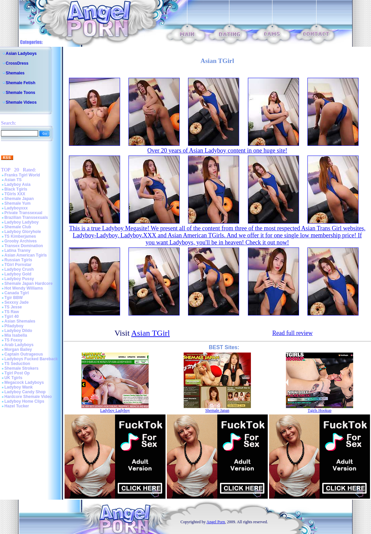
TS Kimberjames (20, 236)
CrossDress (17, 63)
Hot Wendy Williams (23, 288)
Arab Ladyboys (19, 344)
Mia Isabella (15, 335)
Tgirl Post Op (17, 373)
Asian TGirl (150, 333)
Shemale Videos (21, 102)
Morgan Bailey (18, 349)
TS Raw (11, 311)
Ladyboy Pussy (19, 278)
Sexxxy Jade (16, 302)
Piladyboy (14, 326)
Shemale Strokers (21, 368)
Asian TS (13, 179)
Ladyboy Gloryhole (22, 231)
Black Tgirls (15, 189)
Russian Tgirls (18, 260)
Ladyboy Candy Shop (25, 392)
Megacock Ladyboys (24, 382)
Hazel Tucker (16, 406)
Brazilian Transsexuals (26, 217)
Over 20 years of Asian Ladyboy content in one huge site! (217, 150)
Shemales (15, 73)
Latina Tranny (17, 250)
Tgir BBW (13, 297)
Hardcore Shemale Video (28, 396)
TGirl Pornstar (18, 264)
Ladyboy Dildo (18, 330)
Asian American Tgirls (25, 255)
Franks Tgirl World (22, 175)
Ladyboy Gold (17, 274)
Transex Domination (23, 245)
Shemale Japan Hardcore (28, 283)
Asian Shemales (19, 321)
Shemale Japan (19, 198)
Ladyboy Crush (19, 269)
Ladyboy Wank (18, 387)
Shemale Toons (20, 92)
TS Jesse (13, 307)
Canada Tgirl (16, 293)
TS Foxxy (13, 340)
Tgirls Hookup (319, 410)
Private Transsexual (23, 212)
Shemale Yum (17, 203)
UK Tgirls (13, 377)
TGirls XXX (14, 194)
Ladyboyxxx (16, 208)
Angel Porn (216, 522)
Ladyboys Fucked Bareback (31, 359)
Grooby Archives (20, 241)
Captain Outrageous (23, 354)
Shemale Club (17, 227)
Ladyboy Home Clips (24, 401)
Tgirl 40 (11, 316)
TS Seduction (17, 363)
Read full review (292, 333)
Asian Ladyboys (21, 53)
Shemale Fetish (20, 82)
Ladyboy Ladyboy (21, 222)
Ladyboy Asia (17, 184)
